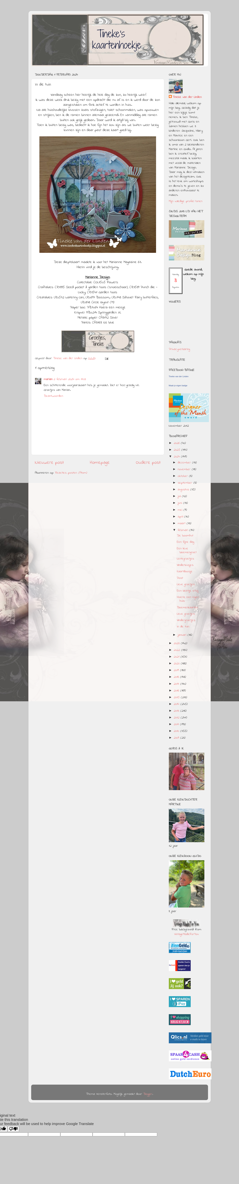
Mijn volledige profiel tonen (185, 201)
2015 (177, 697)
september (185, 483)
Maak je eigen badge (178, 385)
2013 (177, 711)
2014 (177, 704)
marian (48, 379)
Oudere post (148, 462)
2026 (177, 443)
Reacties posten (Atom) (71, 473)
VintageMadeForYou (186, 934)
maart (182, 523)
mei (181, 510)
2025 (177, 450)
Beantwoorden (53, 396)
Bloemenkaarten (187, 607)
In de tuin (183, 626)
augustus (184, 489)
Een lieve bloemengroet (187, 550)
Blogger (147, 1094)
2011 (177, 724)
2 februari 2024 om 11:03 (70, 379)
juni (180, 503)
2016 (177, 690)
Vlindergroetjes (186, 620)
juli (180, 496)
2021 (177, 657)
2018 (177, 677)
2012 (177, 717)
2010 (177, 731)
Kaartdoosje (185, 571)
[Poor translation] (13, 1129)
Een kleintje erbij (187, 590)
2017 (177, 684)
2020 (177, 663)
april (181, 516)
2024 (177, 456)
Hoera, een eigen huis (188, 599)
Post (180, 578)
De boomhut (185, 535)
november (185, 469)
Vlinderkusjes (185, 565)
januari (183, 635)
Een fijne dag (185, 542)
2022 (177, 650)
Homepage (100, 462)
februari (183, 530)
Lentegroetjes (185, 558)
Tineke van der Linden (187, 97)
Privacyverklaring (179, 349)
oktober (183, 476)
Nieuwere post (49, 462)
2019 (177, 670)
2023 (177, 643)
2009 (177, 738)
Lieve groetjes (186, 584)
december (185, 462)
